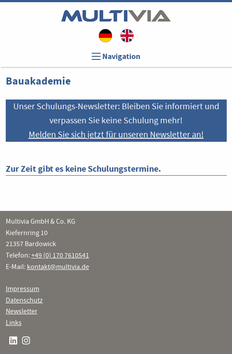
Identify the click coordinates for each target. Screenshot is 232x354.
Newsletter (21, 311)
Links (14, 322)
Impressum (22, 288)
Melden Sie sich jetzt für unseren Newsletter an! (116, 134)
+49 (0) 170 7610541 (60, 255)
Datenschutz (24, 300)
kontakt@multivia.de (58, 266)
